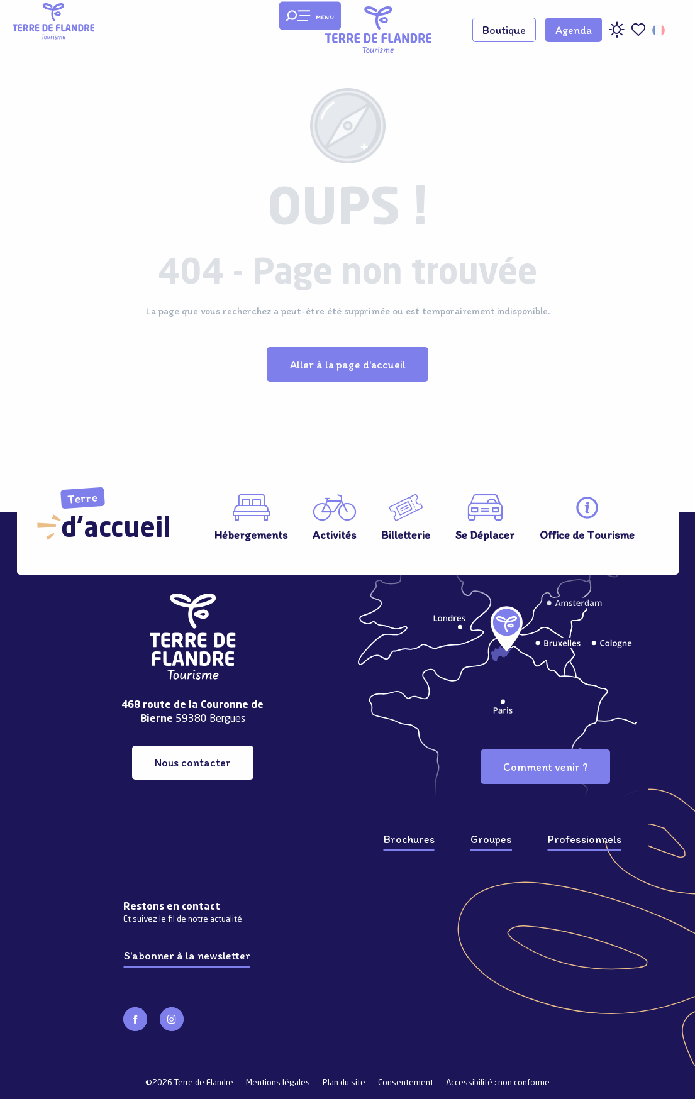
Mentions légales (278, 1083)
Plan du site (344, 1083)
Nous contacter (193, 762)
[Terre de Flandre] (53, 21)
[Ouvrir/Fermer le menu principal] (310, 16)
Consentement (405, 1083)
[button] (659, 30)
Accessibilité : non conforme (498, 1083)
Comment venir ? (545, 766)
